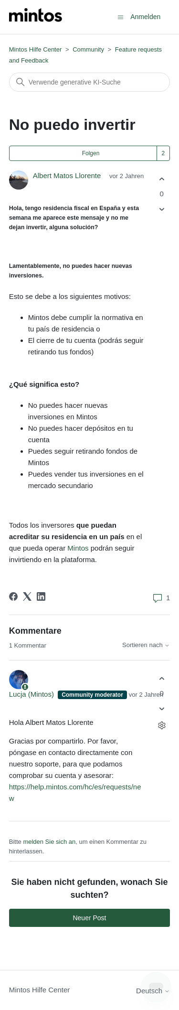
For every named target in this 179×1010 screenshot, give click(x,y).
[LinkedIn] (41, 596)
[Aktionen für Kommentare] (161, 725)
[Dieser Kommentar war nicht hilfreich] (161, 709)
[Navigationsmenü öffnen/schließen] (120, 16)
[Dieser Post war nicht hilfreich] (161, 209)
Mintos (77, 548)
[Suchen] (89, 82)
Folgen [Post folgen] (91, 153)
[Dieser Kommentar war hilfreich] (161, 678)
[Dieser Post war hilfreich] (161, 178)
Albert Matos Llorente (67, 175)
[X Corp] (27, 596)
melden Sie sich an (49, 841)
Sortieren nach (146, 645)
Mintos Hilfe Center (35, 49)
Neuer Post (89, 918)
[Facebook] (13, 596)
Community (88, 49)
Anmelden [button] (145, 17)
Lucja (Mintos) (32, 694)
